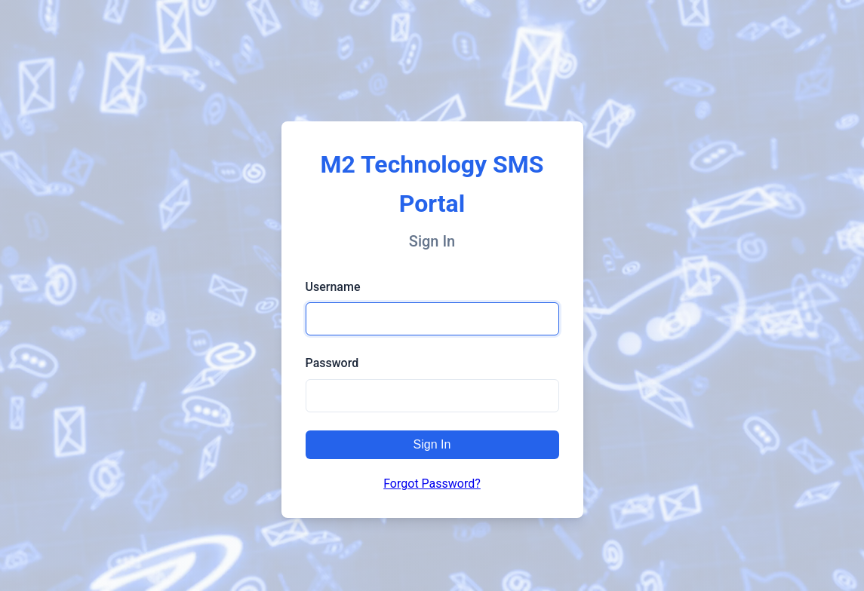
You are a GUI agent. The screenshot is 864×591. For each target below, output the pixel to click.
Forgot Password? (432, 483)
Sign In (432, 444)
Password (332, 363)
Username (333, 287)
